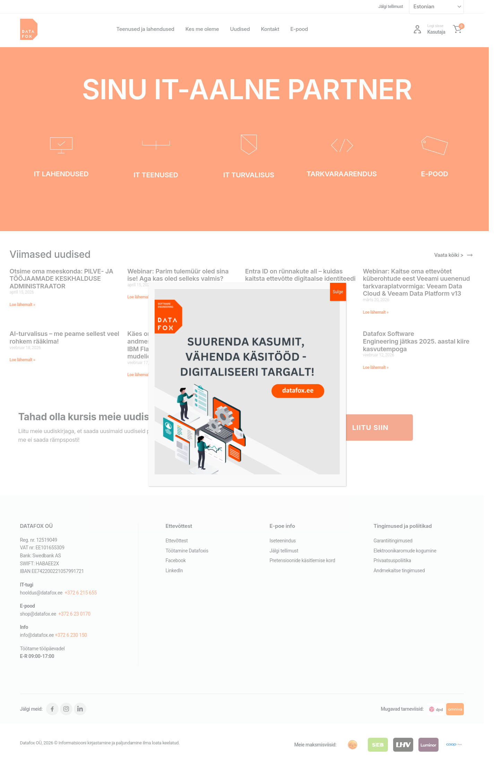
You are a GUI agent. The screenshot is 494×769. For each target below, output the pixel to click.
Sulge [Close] (338, 291)
